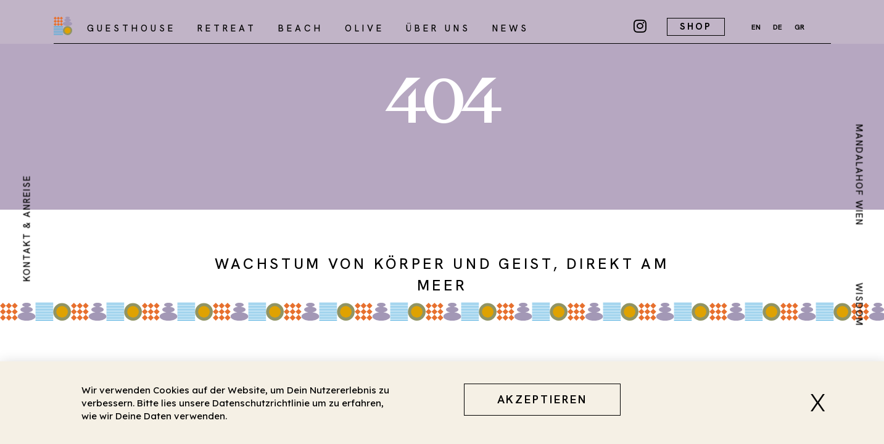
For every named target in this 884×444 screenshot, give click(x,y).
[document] (442, 222)
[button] (822, 402)
